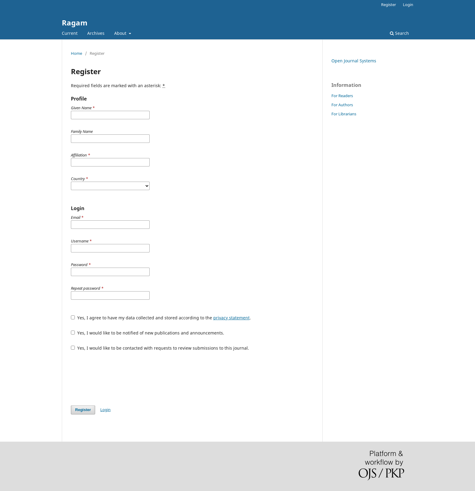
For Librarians (343, 114)
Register (388, 4)
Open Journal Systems (353, 61)
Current (70, 33)
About (121, 33)
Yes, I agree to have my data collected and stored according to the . (161, 318)
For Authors (342, 104)
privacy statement (231, 318)
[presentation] (117, 378)
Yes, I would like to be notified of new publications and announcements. (147, 333)
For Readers (342, 95)
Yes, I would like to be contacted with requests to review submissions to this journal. (160, 348)
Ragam (75, 23)
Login (408, 4)
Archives (96, 33)
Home (76, 53)
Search (399, 33)
